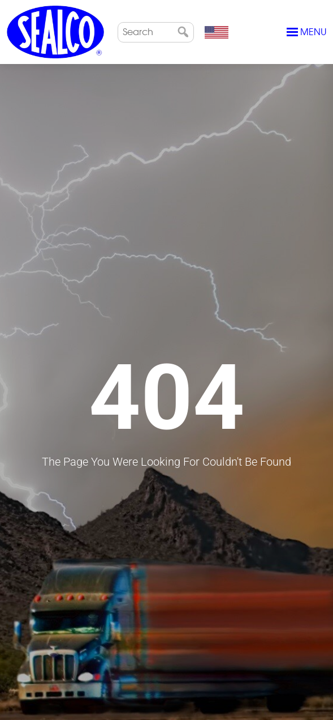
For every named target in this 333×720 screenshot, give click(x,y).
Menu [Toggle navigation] (306, 32)
